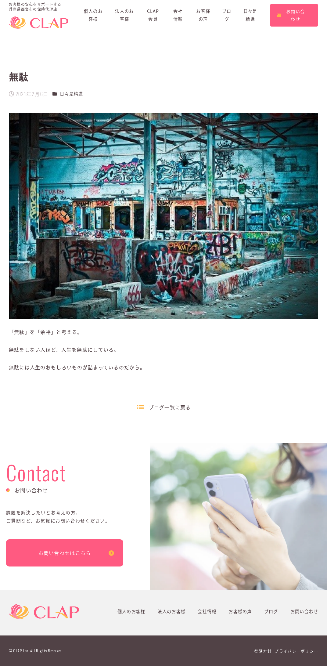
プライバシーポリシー (296, 651)
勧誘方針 (263, 651)
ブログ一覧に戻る (170, 407)
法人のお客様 (171, 611)
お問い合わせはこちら (64, 552)
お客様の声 (240, 611)
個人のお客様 (131, 611)
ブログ (271, 611)
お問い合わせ (304, 611)
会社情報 (207, 611)
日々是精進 (71, 94)
